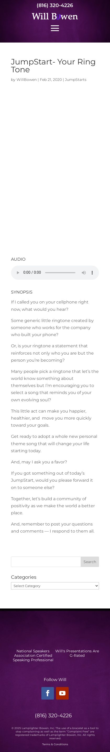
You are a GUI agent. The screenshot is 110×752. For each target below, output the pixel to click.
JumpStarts (75, 79)
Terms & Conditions (55, 744)
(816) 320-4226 (55, 5)
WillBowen (26, 79)
